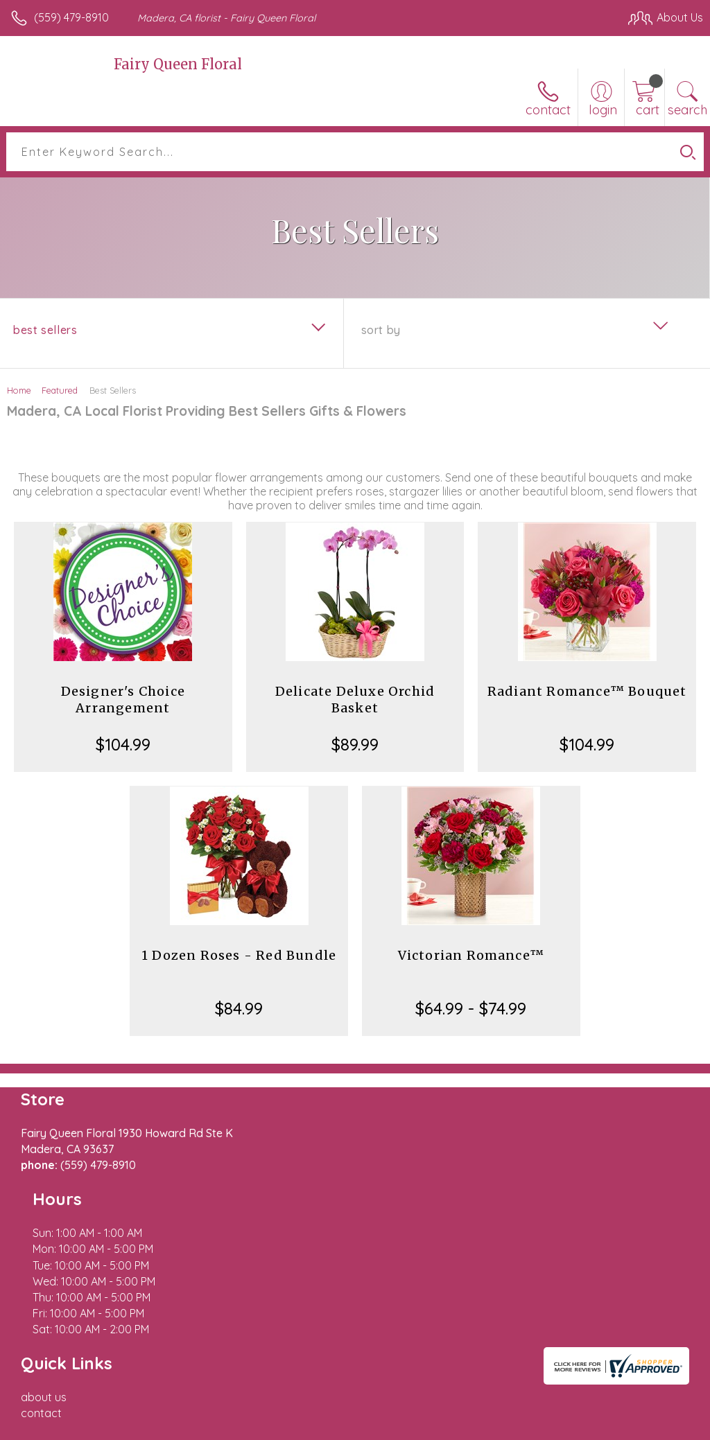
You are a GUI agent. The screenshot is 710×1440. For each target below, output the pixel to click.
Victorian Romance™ (471, 955)
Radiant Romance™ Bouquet (587, 691)
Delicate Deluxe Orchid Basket (355, 699)
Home (19, 390)
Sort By (381, 330)
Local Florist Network (566, 1426)
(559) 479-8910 (71, 17)
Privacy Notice (467, 1426)
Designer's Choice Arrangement (123, 699)
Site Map (652, 1426)
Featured (60, 390)
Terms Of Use (385, 1426)
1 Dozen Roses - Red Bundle (238, 955)
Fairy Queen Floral (178, 64)
